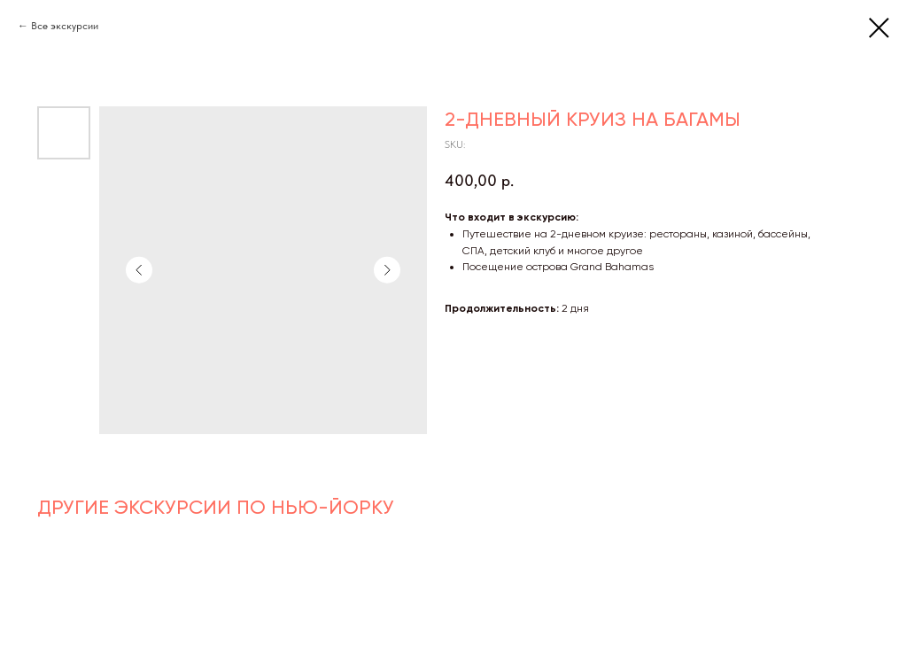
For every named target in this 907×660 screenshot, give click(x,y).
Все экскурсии (64, 25)
